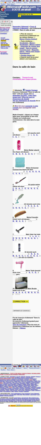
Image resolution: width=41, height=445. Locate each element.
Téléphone (37, 390)
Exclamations (30, 380)
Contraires (13, 379)
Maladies (2, 385)
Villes (12, 391)
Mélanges (21, 385)
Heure (11, 383)
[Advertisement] (27, 347)
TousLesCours (34, 2)
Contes (8, 379)
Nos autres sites (4, 53)
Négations (20, 386)
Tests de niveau (13, 390)
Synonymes (2, 390)
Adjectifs (23, 376)
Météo (36, 385)
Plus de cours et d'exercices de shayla (23, 98)
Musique (16, 385)
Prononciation (15, 388)
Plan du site (4, 43)
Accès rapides (5, 39)
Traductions (28, 390)
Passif (6, 387)
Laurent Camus (17, 397)
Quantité (3, 389)
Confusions (26, 378)
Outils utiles (19, 394)
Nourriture (14, 386)
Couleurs (22, 379)
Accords (18, 376)
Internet (32, 383)
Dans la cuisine (31, 48)
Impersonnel (22, 383)
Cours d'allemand (35, 393)
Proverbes (22, 388)
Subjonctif (27, 389)
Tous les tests (21, 390)
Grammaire (28, 381)
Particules (2, 387)
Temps (7, 390)
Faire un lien (4, 48)
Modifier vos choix (32, 401)
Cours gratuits (6, 366)
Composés (14, 378)
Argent (1, 377)
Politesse (21, 387)
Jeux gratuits (4, 52)
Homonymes (16, 383)
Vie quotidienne (6, 391)
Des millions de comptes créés (5, 29)
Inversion (37, 383)
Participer (3, 16)
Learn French (33, 394)
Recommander (5, 45)
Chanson (23, 377)
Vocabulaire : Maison (27, 43)
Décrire (11, 380)
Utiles (2, 18)
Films (4, 381)
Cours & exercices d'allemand (24, 27)
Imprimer (3, 40)
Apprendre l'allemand (20, 26)
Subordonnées (34, 389)
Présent (33, 388)
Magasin (24, 384)
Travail (32, 390)
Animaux (38, 376)
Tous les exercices (19, 324)
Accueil (3, 12)
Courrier (27, 379)
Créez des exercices (8, 395)
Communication (29, 377)
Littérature (19, 384)
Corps (17, 379)
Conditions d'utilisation (5, 398)
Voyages (21, 391)
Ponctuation (27, 387)
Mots (6, 385)
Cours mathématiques (16, 393)
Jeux (25, 2)
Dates (34, 379)
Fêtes (16, 381)
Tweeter (28, 90)
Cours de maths (12, 394)
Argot (5, 377)
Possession (33, 387)
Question (7, 389)
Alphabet (33, 376)
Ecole (22, 380)
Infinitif (27, 383)
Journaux (5, 384)
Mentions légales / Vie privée (16, 401)
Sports (16, 389)
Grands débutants (35, 381)
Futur (13, 381)
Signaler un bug (5, 46)
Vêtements (26, 391)
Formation (8, 381)
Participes (34, 386)
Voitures (16, 391)
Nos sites (10, 4)
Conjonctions (33, 378)
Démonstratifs (17, 380)
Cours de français (4, 394)
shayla (25, 94)
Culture (18, 2)
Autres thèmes (31, 39)
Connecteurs (3, 379)
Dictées (7, 380)
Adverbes (28, 376)
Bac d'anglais (26, 394)
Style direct (21, 389)
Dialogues (2, 380)
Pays (14, 387)
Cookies (25, 401)
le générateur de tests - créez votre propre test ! (24, 95)
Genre (19, 381)
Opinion (25, 386)
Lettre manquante (12, 384)
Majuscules (33, 384)
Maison (22, 39)
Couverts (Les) (25, 50)
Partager (34, 90)
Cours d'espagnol (26, 393)
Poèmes (39, 387)
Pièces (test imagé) (33, 51)
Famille (35, 380)
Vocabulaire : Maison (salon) (30, 44)
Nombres (6, 386)
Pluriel (17, 387)
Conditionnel (20, 378)
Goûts (23, 381)
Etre (25, 380)
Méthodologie (27, 385)
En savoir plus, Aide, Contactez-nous (30, 397)
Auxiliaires (17, 377)
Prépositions (28, 388)
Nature (1, 386)
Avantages (3, 33)
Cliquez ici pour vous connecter (6, 24)
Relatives (12, 389)
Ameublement (25, 53)
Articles (9, 377)
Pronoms (9, 388)
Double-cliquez (26, 55)
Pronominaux (4, 388)
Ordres (29, 386)
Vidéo (1, 391)
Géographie (6, 383)
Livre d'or (3, 42)
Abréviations (13, 376)
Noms (10, 386)
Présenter (38, 388)
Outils (3, 4)
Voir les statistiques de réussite (24, 101)
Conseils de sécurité (16, 398)
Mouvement (10, 385)
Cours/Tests (4, 14)
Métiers (32, 385)
